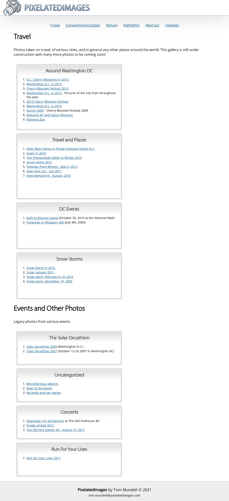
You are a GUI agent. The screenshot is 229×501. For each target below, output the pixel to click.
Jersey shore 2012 (39, 162)
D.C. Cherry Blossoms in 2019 (47, 79)
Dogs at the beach (39, 388)
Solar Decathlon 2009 (42, 347)
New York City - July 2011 (44, 171)
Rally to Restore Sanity (42, 218)
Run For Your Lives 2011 (44, 458)
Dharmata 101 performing (45, 421)
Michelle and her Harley (44, 393)
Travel (55, 25)
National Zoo (36, 119)
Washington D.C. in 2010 (44, 106)
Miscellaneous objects (42, 384)
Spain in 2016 (36, 153)
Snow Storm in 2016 (41, 268)
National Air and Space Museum (50, 115)
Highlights (131, 25)
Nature (111, 25)
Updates (172, 25)
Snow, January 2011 (40, 272)
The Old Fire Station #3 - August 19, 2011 (56, 430)
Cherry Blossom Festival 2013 (47, 88)
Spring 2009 (35, 110)
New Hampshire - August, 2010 (49, 176)
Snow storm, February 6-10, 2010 (50, 277)
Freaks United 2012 (40, 425)
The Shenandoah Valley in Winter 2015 (54, 158)
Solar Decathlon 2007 (42, 351)
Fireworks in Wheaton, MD (45, 222)
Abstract (152, 25)
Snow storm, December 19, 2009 (49, 281)
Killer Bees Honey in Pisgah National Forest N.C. (61, 149)
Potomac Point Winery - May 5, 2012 (52, 167)
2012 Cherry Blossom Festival (47, 101)
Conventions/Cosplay (83, 25)
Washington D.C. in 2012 (44, 93)
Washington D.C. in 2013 (44, 84)
